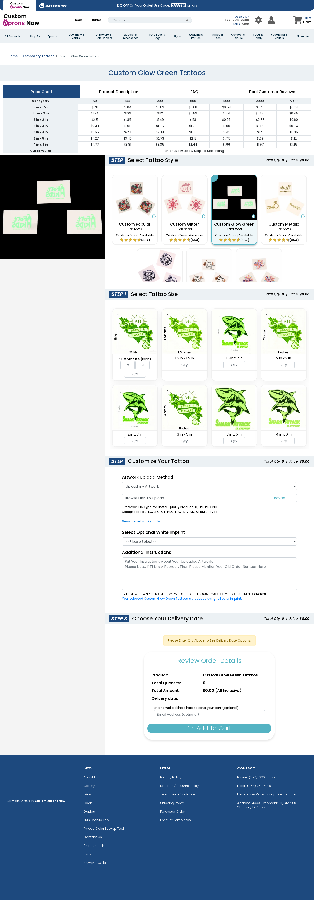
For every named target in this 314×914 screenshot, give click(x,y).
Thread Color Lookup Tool (104, 842)
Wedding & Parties (196, 36)
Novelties (303, 36)
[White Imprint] (209, 555)
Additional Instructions (146, 566)
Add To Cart (209, 742)
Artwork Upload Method (147, 491)
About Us (91, 791)
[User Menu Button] (258, 20)
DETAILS (192, 5)
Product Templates (175, 833)
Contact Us (93, 850)
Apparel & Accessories (130, 36)
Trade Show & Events (75, 36)
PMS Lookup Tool (96, 833)
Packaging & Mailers (279, 36)
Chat (245, 24)
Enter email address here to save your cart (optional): (196, 721)
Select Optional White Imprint (153, 546)
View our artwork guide (141, 535)
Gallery (89, 799)
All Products (12, 36)
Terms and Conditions (178, 808)
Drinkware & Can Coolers (103, 36)
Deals (78, 20)
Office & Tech (217, 36)
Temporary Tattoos (38, 69)
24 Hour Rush (94, 859)
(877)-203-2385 (262, 791)
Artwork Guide (95, 876)
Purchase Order (172, 825)
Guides (96, 20)
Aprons (52, 36)
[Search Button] (187, 20)
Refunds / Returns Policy (179, 799)
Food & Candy (258, 36)
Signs (177, 36)
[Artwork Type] (209, 500)
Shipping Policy (172, 816)
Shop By (34, 36)
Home (13, 69)
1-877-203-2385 (235, 20)
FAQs (88, 808)
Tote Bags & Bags (157, 36)
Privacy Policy (170, 791)
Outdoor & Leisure (238, 36)
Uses (87, 867)
